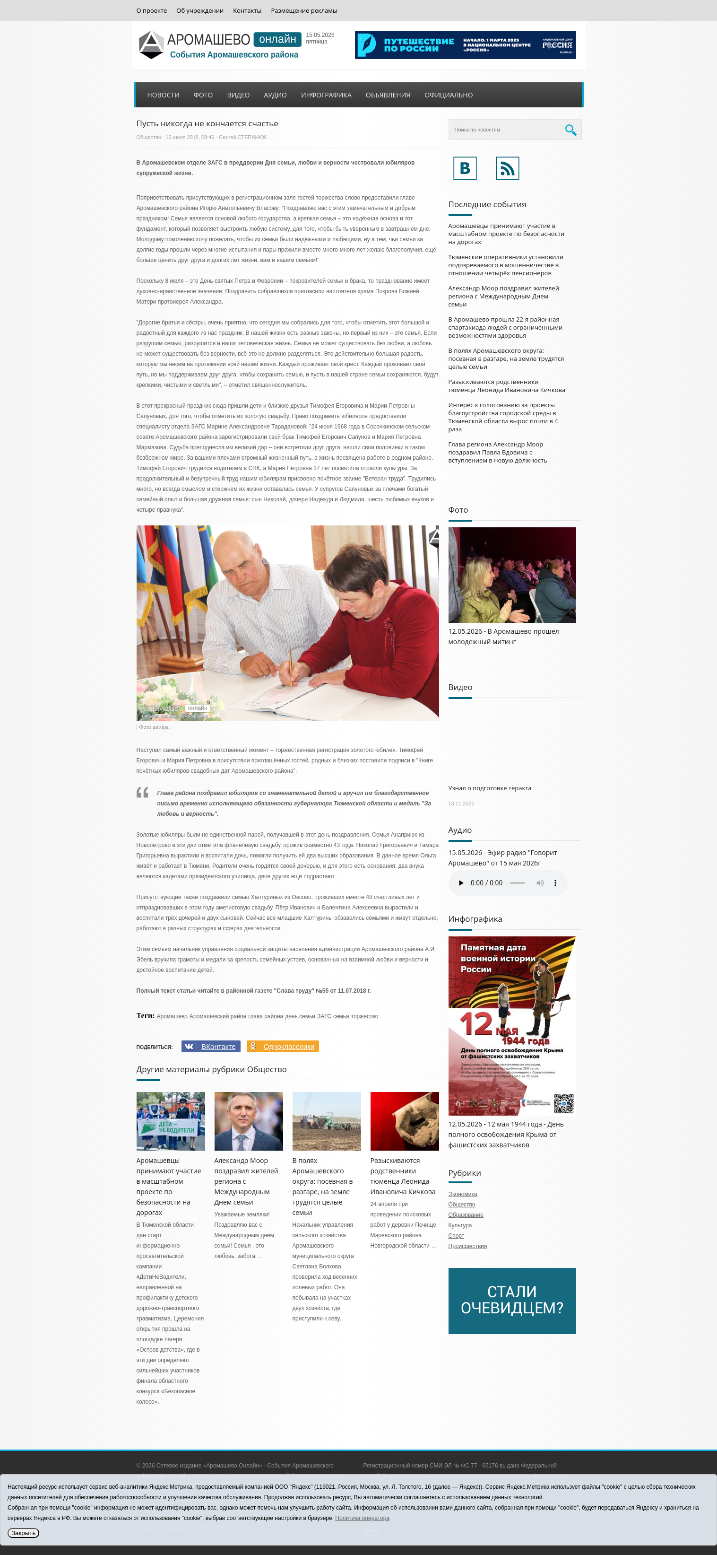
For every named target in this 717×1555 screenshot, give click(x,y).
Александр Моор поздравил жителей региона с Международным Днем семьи (504, 296)
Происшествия (468, 1246)
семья (341, 1016)
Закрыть (23, 1533)
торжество (365, 1016)
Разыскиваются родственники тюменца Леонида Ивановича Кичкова (507, 385)
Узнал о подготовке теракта (490, 788)
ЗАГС (324, 1016)
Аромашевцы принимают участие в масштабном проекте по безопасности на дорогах (507, 233)
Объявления (388, 94)
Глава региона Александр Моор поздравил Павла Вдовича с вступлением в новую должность (498, 452)
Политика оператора (362, 1518)
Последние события (488, 204)
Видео (238, 94)
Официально (448, 94)
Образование (466, 1215)
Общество (149, 137)
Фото (203, 94)
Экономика (463, 1194)
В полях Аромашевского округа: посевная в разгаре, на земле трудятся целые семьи (506, 358)
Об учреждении (200, 10)
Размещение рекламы (304, 10)
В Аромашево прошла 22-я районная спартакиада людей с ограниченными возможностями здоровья (506, 327)
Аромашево (172, 1016)
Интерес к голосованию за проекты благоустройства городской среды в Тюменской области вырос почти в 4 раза (503, 417)
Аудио (275, 94)
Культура (460, 1225)
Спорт (457, 1235)
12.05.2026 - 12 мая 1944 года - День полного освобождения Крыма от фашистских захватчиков (506, 1134)
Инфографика (326, 94)
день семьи (300, 1016)
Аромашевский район (218, 1016)
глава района (265, 1016)
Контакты (247, 10)
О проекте (152, 10)
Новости (163, 94)
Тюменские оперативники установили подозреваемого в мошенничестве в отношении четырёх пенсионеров (506, 265)
